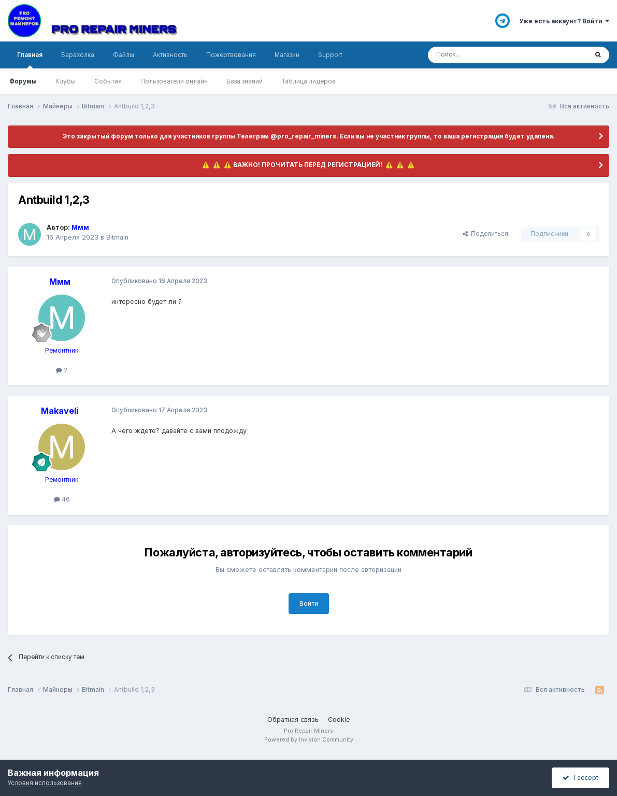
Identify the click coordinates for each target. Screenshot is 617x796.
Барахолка (77, 55)
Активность (170, 55)
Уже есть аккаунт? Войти (564, 21)
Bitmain (117, 237)
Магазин (287, 55)
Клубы (65, 81)
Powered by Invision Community (308, 739)
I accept (580, 777)
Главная (29, 59)
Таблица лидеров (308, 81)
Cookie (339, 719)
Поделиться (485, 234)
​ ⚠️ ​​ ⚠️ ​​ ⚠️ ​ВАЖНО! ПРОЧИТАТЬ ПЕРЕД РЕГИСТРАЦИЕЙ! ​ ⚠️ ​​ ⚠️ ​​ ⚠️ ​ (308, 165)
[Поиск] (480, 55)
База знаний (244, 81)
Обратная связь (293, 719)
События (108, 81)
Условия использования (45, 783)
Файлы (123, 55)
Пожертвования (231, 55)
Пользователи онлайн (174, 81)
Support (330, 55)
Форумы (23, 81)
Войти (308, 603)
